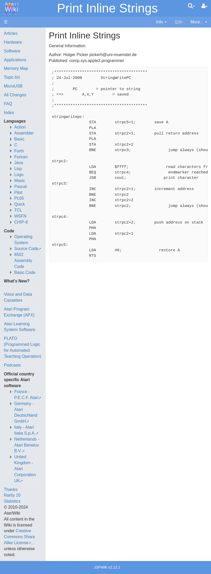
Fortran (21, 157)
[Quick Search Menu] (191, 6)
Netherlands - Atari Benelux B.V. (26, 445)
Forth (19, 151)
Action (20, 127)
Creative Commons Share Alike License (19, 537)
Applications (15, 60)
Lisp (18, 168)
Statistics (12, 501)
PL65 (19, 198)
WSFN (20, 216)
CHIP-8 (21, 222)
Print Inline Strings (107, 8)
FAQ (8, 104)
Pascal (20, 186)
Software (12, 51)
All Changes (15, 95)
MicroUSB (13, 86)
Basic (19, 139)
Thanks (10, 489)
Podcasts (12, 365)
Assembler (24, 133)
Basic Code (24, 272)
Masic (19, 180)
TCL (18, 210)
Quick (19, 204)
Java (18, 162)
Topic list (12, 77)
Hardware (13, 42)
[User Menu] (204, 6)
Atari (11, 7)
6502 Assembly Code (23, 260)
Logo (19, 174)
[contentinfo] (161, 22)
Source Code (26, 248)
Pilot (18, 192)
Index (9, 112)
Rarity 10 (12, 495)
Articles (10, 33)
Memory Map (16, 68)
